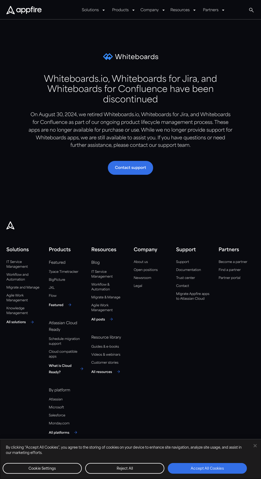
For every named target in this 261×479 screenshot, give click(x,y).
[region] (130, 459)
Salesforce (57, 415)
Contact (182, 286)
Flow (52, 296)
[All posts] (103, 319)
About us (141, 262)
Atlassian (56, 399)
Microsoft (56, 407)
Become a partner (233, 262)
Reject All (125, 468)
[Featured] (61, 305)
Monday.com (59, 423)
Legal (138, 286)
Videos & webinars (105, 354)
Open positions (146, 270)
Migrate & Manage (105, 297)
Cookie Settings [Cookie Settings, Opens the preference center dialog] (42, 468)
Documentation (188, 270)
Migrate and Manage (22, 287)
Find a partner (230, 270)
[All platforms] (64, 432)
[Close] (255, 446)
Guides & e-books (105, 346)
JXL (52, 288)
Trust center (185, 278)
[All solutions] (20, 322)
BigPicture (57, 280)
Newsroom (142, 278)
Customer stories (105, 362)
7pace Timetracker (63, 272)
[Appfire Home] (24, 10)
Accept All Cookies (207, 468)
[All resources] (106, 371)
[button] (251, 10)
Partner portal (229, 278)
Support (182, 262)
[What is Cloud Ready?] (67, 368)
